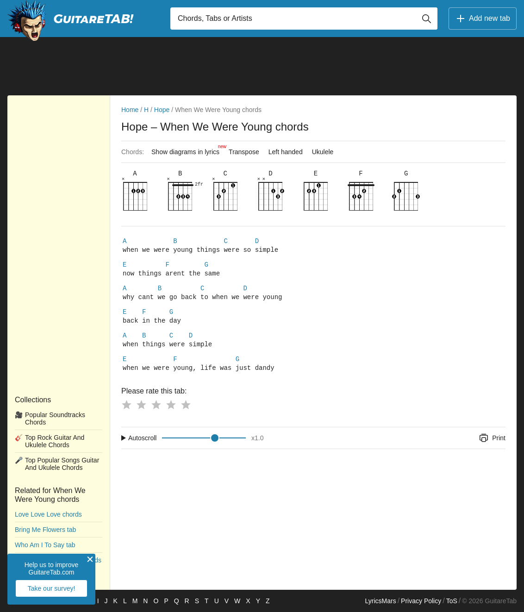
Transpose (244, 152)
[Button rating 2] (141, 413)
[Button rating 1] (126, 413)
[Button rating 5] (185, 413)
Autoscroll (142, 446)
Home (129, 109)
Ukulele (323, 152)
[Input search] (303, 18)
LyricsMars (380, 601)
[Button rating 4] (170, 413)
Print (491, 446)
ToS (451, 601)
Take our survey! (51, 588)
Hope (161, 109)
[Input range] (204, 446)
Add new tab (482, 18)
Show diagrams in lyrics (187, 150)
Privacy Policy (421, 601)
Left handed (285, 152)
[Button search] (426, 18)
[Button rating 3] (156, 413)
